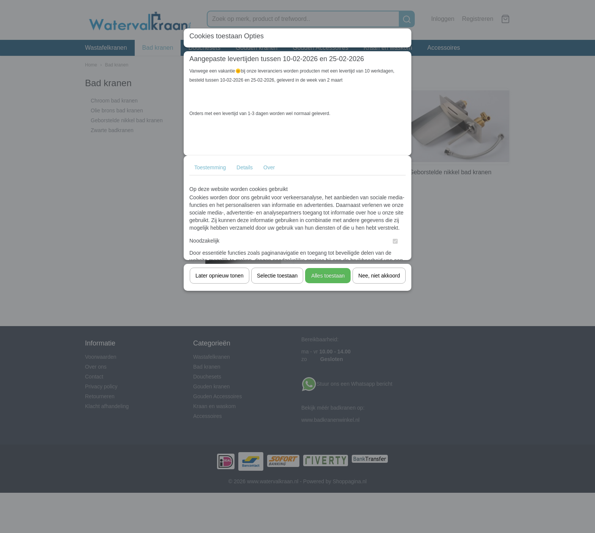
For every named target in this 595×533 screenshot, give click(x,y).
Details (244, 167)
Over (269, 167)
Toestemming (210, 167)
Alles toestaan (328, 276)
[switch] (395, 241)
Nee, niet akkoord (379, 276)
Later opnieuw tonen (219, 276)
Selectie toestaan (277, 276)
